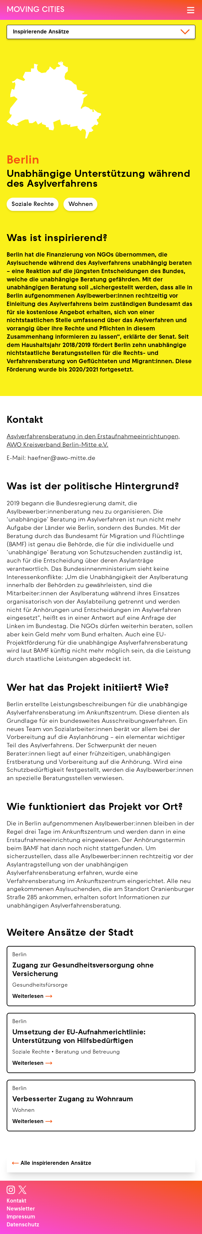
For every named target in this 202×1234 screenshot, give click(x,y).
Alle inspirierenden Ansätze (51, 1163)
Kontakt (16, 1201)
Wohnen (80, 204)
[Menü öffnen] (191, 10)
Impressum (21, 1217)
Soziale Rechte (33, 204)
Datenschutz (23, 1225)
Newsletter (21, 1209)
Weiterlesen (32, 996)
